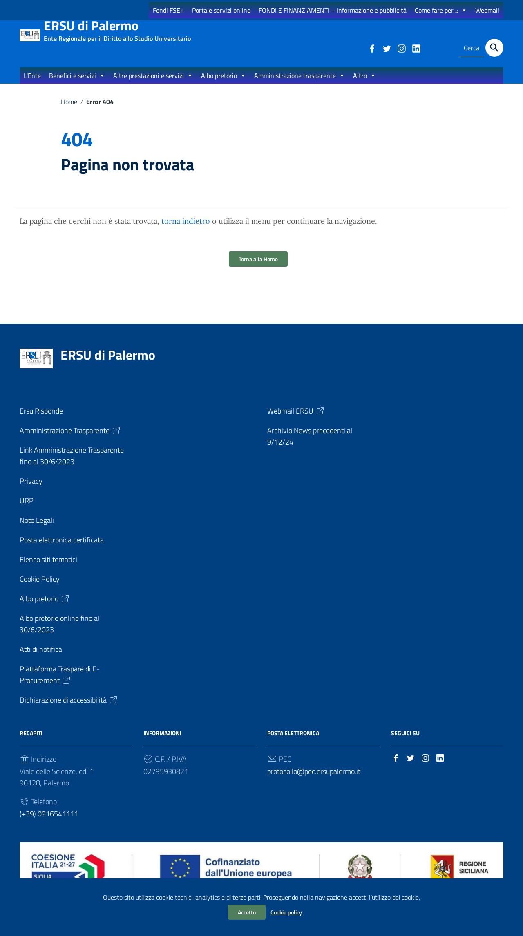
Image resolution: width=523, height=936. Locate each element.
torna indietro (185, 229)
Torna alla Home (258, 267)
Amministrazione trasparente (299, 83)
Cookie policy (286, 912)
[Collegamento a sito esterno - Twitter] (386, 48)
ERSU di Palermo (117, 29)
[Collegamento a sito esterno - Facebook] (372, 48)
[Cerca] (494, 48)
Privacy (31, 489)
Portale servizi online (221, 10)
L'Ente (32, 83)
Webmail (487, 10)
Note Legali (37, 528)
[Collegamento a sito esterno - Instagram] (401, 48)
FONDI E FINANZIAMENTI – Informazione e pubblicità (333, 10)
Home (69, 109)
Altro (364, 83)
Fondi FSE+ (168, 10)
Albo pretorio (223, 83)
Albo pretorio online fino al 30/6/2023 (59, 632)
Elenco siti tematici (48, 567)
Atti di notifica (41, 657)
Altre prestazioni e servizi (153, 83)
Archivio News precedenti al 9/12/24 (309, 444)
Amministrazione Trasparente (70, 438)
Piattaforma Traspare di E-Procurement (60, 682)
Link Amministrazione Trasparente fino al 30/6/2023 (72, 464)
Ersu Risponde (41, 419)
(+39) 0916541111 (49, 821)
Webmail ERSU (296, 419)
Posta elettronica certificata (62, 548)
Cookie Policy (40, 587)
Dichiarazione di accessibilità (69, 708)
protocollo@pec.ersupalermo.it (313, 779)
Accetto (247, 912)
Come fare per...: (441, 10)
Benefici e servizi (77, 83)
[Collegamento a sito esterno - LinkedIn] (416, 48)
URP (27, 508)
